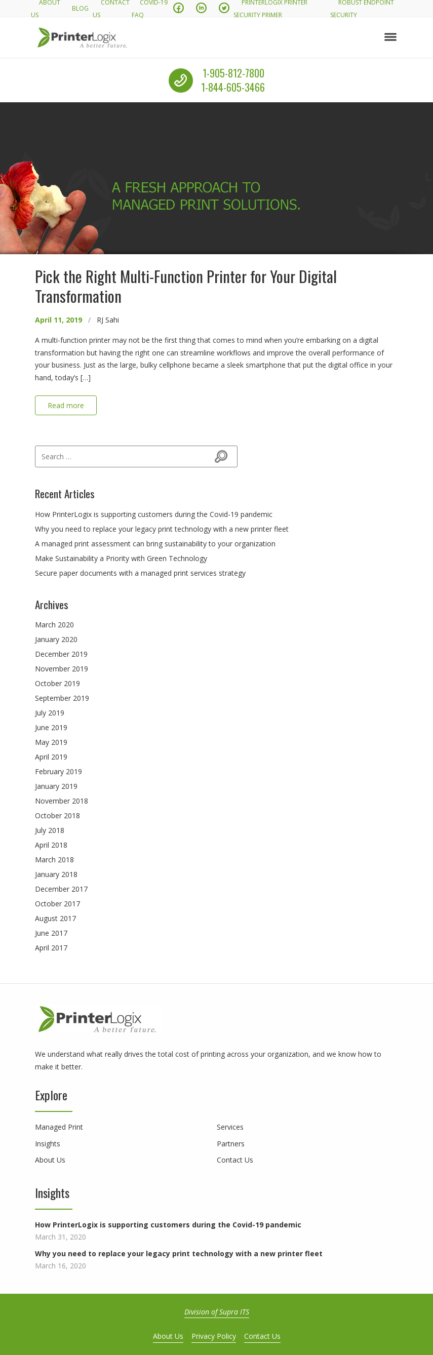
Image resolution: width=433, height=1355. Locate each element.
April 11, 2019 (58, 320)
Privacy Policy (213, 1336)
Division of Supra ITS (216, 1312)
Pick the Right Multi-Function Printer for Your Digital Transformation (186, 285)
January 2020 (56, 639)
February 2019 (58, 771)
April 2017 (51, 947)
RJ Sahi (108, 320)
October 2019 (57, 683)
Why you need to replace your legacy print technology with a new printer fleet (162, 529)
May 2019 (51, 742)
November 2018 (61, 801)
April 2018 (51, 845)
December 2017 (61, 889)
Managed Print (59, 1127)
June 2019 (51, 727)
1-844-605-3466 (233, 88)
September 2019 (62, 698)
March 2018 (54, 859)
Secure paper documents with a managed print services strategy (140, 573)
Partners (231, 1143)
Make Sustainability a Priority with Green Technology (121, 558)
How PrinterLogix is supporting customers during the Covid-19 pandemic (153, 514)
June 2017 (51, 933)
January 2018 (56, 874)
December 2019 (61, 654)
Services (230, 1127)
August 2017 (55, 918)
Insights (47, 1143)
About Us (50, 1160)
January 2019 (56, 786)
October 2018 (57, 815)
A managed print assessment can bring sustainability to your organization (155, 543)
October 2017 (57, 903)
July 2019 (49, 713)
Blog (80, 8)
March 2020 (54, 624)
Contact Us (235, 1160)
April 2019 (51, 757)
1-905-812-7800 (233, 73)
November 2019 (61, 668)
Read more (66, 405)
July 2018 (49, 830)
